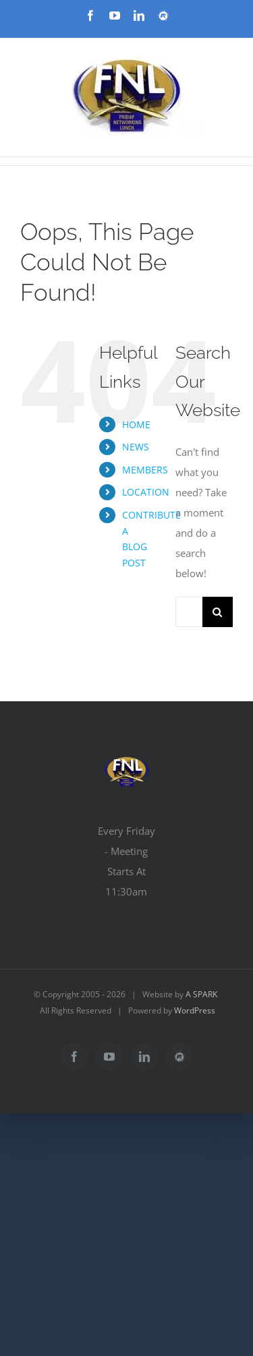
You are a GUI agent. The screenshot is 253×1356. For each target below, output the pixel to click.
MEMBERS (145, 469)
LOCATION (145, 491)
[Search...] (188, 612)
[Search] (217, 612)
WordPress (194, 1010)
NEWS (135, 446)
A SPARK (201, 994)
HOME (136, 424)
